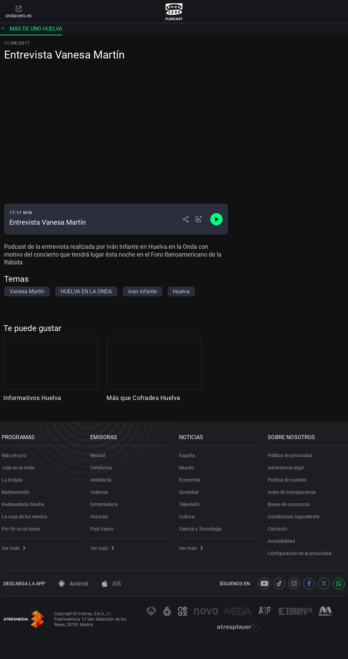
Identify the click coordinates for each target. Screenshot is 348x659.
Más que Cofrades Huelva (143, 397)
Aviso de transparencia (294, 489)
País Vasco (104, 526)
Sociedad (190, 489)
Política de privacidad (292, 452)
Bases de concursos (291, 501)
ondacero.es (18, 11)
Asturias (101, 514)
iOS (111, 583)
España (189, 452)
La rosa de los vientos (26, 514)
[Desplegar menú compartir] (186, 219)
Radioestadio (17, 489)
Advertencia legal (288, 465)
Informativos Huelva (32, 397)
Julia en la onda (19, 465)
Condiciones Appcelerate (296, 514)
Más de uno (15, 452)
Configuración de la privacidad (301, 550)
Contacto (279, 526)
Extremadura (106, 501)
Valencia (101, 489)
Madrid (99, 452)
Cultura (188, 514)
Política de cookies (289, 477)
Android (73, 583)
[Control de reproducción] (216, 219)
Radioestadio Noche (24, 501)
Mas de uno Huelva (31, 28)
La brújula (13, 477)
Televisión (191, 501)
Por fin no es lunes (22, 526)
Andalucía (102, 477)
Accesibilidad (283, 538)
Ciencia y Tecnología (202, 526)
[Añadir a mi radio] (199, 219)
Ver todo (15, 545)
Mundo (188, 465)
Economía (191, 477)
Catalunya (103, 465)
